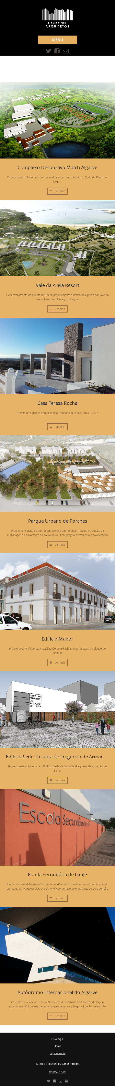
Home (57, 1046)
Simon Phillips (70, 1063)
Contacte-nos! (57, 1072)
